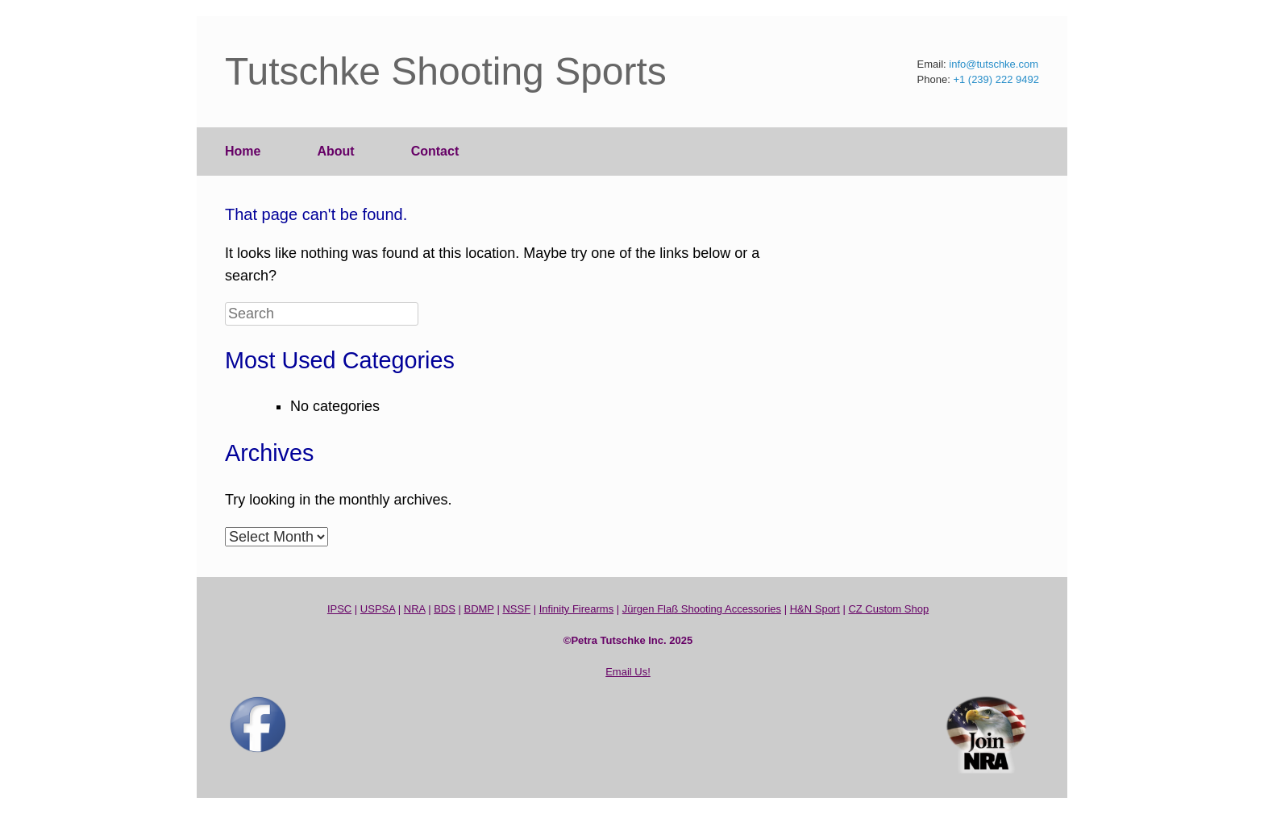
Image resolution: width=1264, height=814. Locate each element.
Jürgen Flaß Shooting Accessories (701, 609)
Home (242, 151)
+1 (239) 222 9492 (996, 79)
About (335, 151)
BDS (444, 609)
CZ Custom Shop (888, 609)
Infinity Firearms (576, 609)
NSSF (516, 609)
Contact (435, 151)
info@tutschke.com (993, 64)
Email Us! (628, 672)
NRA (415, 609)
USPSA (377, 609)
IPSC (339, 609)
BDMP (478, 609)
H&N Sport (815, 609)
